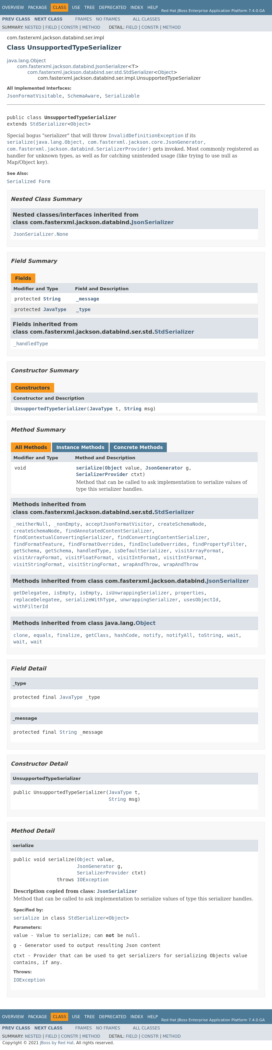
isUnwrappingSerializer (137, 593)
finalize (68, 635)
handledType (93, 550)
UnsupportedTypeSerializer (50, 408)
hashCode (125, 635)
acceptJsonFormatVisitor (119, 524)
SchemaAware (83, 96)
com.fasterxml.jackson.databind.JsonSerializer (72, 66)
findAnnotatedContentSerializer (108, 531)
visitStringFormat (37, 564)
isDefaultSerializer (141, 550)
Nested (33, 27)
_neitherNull (30, 524)
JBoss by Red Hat (57, 1042)
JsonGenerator (164, 468)
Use (76, 7)
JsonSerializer (153, 222)
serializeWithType (89, 599)
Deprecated (112, 7)
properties (189, 593)
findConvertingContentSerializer (162, 537)
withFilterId (30, 606)
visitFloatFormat (88, 557)
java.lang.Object (26, 60)
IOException (93, 879)
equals (42, 635)
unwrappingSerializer (149, 599)
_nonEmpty (67, 524)
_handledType (30, 343)
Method (91, 27)
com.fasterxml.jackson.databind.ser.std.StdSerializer (90, 72)
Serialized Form (28, 181)
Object (165, 72)
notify (152, 635)
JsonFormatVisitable (34, 96)
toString (209, 635)
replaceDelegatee (36, 599)
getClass (97, 635)
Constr (69, 27)
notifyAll (179, 635)
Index (137, 7)
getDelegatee (30, 593)
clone (20, 635)
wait (233, 635)
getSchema (26, 550)
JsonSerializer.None (40, 234)
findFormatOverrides (95, 544)
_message (87, 299)
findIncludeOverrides (158, 544)
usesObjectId (201, 599)
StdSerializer (48, 124)
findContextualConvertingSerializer (62, 537)
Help (152, 7)
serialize (89, 468)
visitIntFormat (137, 557)
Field (51, 27)
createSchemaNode (181, 524)
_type (83, 309)
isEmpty (64, 593)
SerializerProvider (102, 474)
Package (37, 7)
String (52, 299)
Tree (89, 7)
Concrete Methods (138, 447)
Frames (83, 19)
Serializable (122, 96)
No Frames (108, 19)
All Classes (146, 19)
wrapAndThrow (140, 564)
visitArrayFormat (198, 550)
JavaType (54, 309)
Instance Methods (80, 447)
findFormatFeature (37, 544)
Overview (13, 7)
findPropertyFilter (219, 544)
